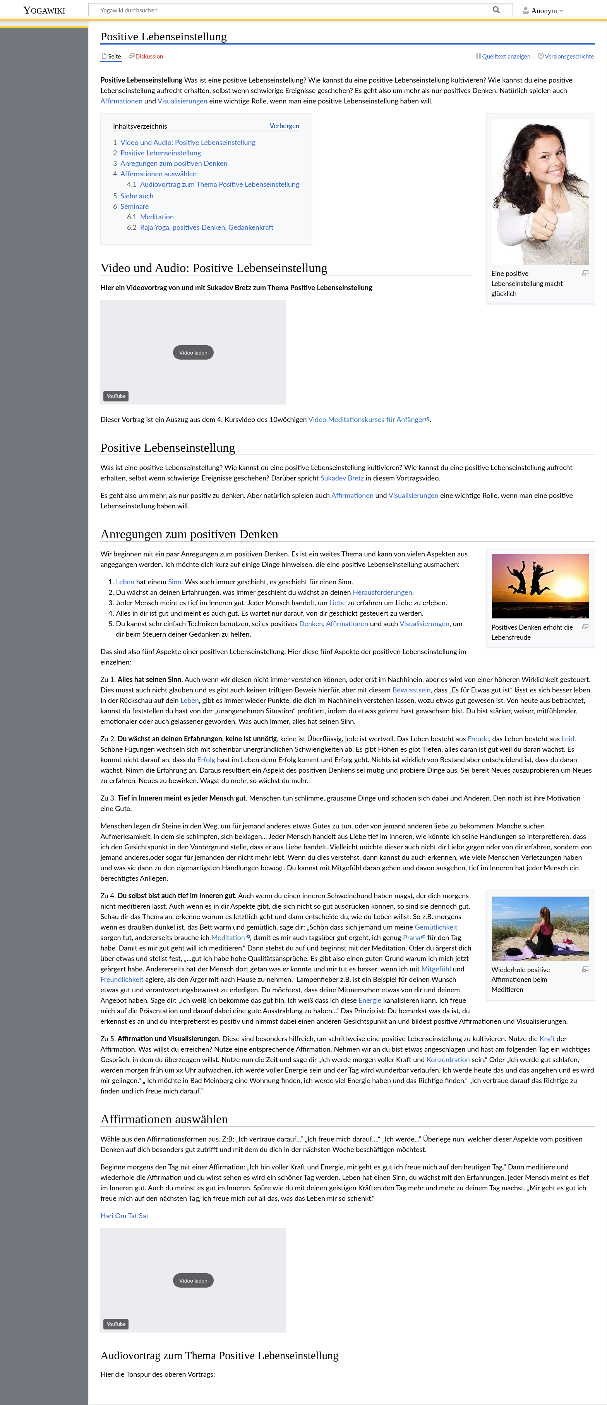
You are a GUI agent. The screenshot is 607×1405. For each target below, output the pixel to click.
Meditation (228, 937)
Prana (411, 937)
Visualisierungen (182, 100)
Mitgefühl (436, 968)
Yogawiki (44, 10)
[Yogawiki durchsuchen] (301, 9)
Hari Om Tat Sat (124, 1215)
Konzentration (448, 1059)
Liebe (337, 602)
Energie (369, 1000)
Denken (311, 623)
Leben (125, 581)
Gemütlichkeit (436, 927)
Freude (478, 738)
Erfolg (206, 759)
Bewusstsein (412, 689)
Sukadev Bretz (342, 477)
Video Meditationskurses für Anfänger (367, 419)
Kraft (547, 1038)
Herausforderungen (382, 592)
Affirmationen (121, 100)
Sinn (174, 581)
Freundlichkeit (121, 979)
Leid (568, 738)
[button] (193, 352)
